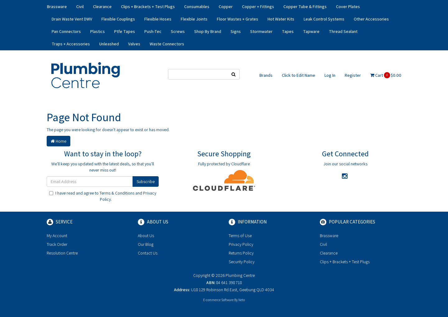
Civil (80, 6)
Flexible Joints (194, 19)
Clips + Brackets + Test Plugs (148, 6)
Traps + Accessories (71, 44)
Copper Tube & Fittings (305, 6)
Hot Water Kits (281, 19)
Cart (385, 75)
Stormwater (261, 31)
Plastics (97, 31)
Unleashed (109, 44)
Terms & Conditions (117, 193)
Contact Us (147, 253)
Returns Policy (241, 253)
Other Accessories (371, 19)
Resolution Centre (62, 253)
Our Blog (145, 244)
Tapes (288, 31)
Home (58, 141)
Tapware (311, 31)
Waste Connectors (167, 44)
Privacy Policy (241, 244)
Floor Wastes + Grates (237, 19)
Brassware (57, 6)
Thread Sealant (343, 31)
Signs (236, 31)
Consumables (196, 6)
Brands (266, 75)
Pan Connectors (66, 31)
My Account (57, 235)
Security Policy (241, 261)
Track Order (57, 244)
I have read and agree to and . (102, 196)
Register (353, 75)
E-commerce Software (218, 300)
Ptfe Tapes (124, 31)
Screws (178, 31)
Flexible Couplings (118, 19)
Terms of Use (240, 235)
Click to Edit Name (298, 75)
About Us (146, 235)
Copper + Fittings (258, 6)
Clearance (102, 6)
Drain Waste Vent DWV (72, 19)
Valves (134, 44)
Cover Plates (348, 6)
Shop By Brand (207, 31)
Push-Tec (152, 31)
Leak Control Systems (324, 19)
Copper (226, 6)
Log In (329, 75)
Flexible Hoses (157, 19)
